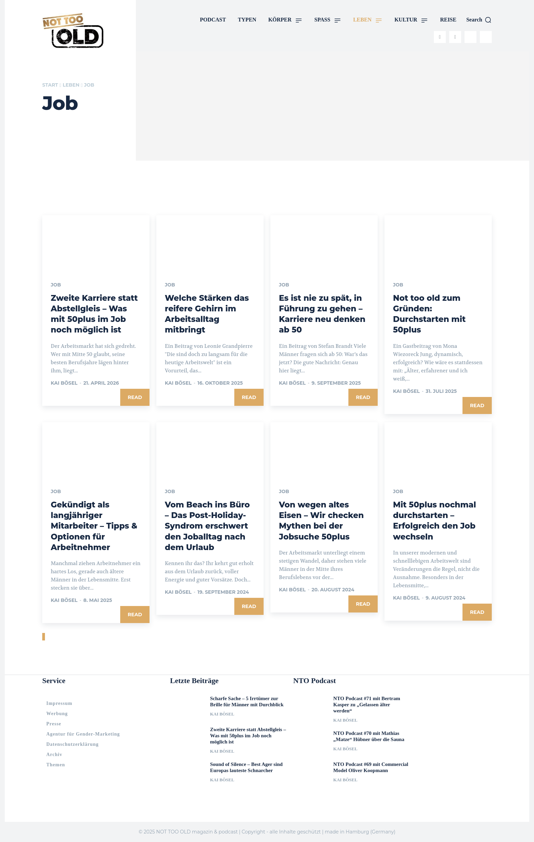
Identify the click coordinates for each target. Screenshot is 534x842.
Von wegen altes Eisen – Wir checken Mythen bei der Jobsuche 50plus (322, 521)
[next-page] (44, 636)
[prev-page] (43, 636)
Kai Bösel (64, 383)
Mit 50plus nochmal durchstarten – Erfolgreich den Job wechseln (436, 521)
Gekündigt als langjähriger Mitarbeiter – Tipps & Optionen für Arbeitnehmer (95, 526)
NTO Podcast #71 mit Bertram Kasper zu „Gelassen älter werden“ (366, 704)
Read (135, 397)
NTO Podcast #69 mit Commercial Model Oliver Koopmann (370, 767)
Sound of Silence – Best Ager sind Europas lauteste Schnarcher (246, 767)
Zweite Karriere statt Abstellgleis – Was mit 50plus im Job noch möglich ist (248, 735)
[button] (479, 20)
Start (50, 85)
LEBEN (71, 85)
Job (56, 285)
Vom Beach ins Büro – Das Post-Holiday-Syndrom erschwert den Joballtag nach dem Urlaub (209, 526)
